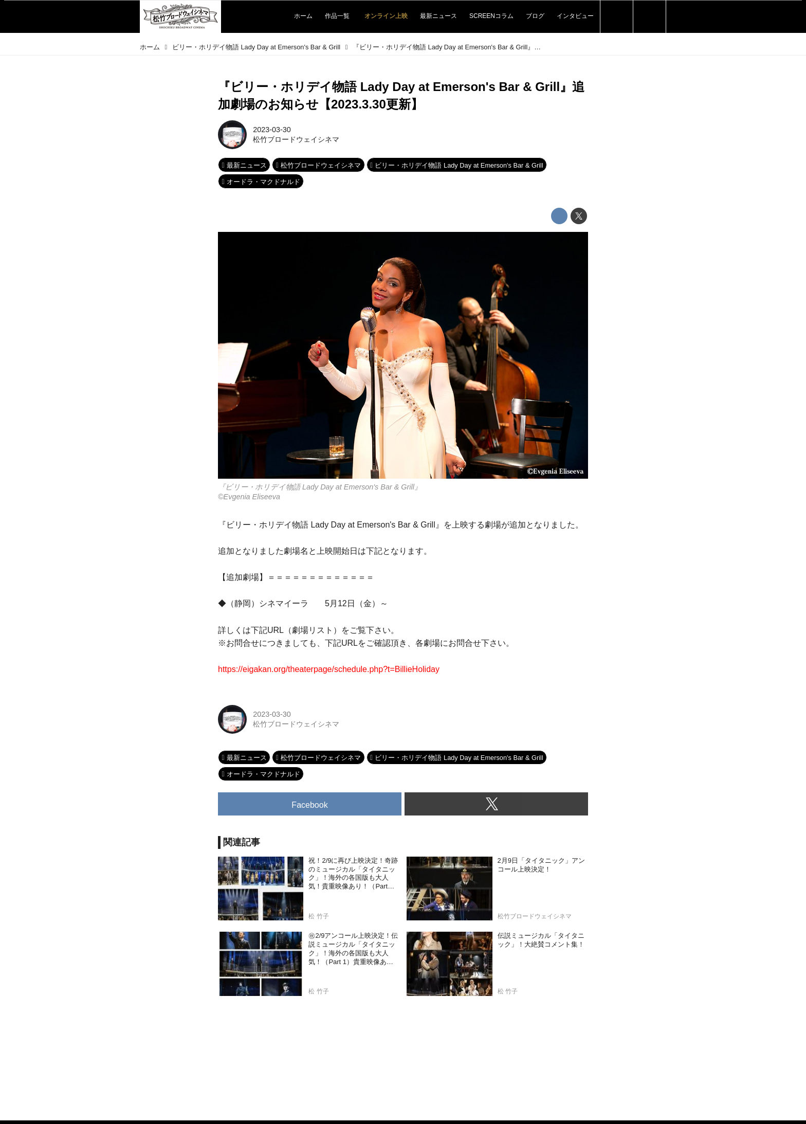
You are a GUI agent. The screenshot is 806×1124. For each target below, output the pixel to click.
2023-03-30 (272, 129)
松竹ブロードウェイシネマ (296, 139)
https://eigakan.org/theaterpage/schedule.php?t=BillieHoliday (328, 669)
